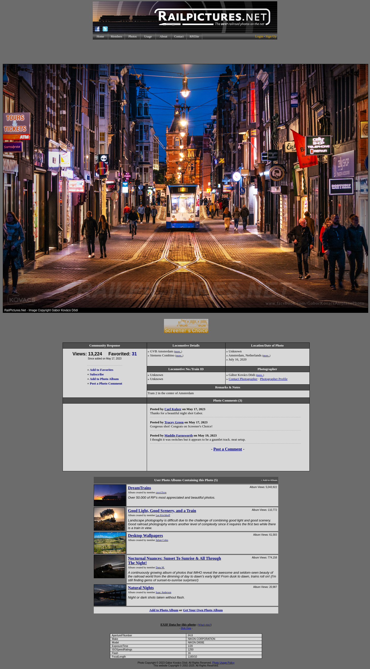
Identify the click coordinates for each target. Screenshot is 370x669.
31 (134, 353)
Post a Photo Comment (106, 383)
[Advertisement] (185, 51)
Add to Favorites (101, 370)
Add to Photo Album (104, 379)
